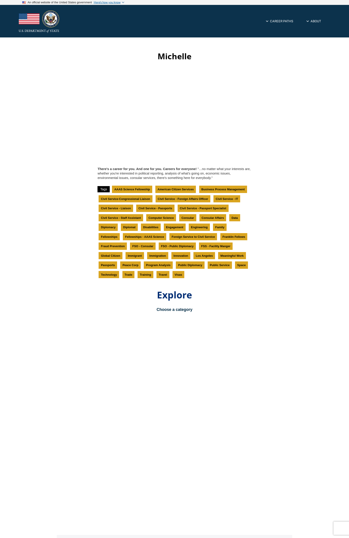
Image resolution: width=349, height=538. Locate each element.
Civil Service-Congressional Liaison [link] (125, 199)
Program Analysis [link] (158, 265)
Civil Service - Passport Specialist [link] (203, 208)
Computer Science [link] (161, 218)
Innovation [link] (181, 255)
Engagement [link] (174, 227)
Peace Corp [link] (130, 265)
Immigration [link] (157, 255)
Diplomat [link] (129, 227)
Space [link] (241, 265)
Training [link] (145, 274)
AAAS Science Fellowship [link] (132, 189)
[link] (58, 21)
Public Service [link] (220, 265)
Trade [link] (128, 274)
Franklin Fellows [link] (234, 236)
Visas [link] (178, 274)
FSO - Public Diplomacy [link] (177, 246)
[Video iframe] (174, 114)
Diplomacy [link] (108, 227)
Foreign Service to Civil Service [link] (193, 236)
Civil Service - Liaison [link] (116, 208)
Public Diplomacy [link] (190, 265)
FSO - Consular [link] (142, 246)
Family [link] (219, 227)
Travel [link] (163, 274)
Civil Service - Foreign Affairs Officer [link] (183, 199)
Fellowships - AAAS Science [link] (144, 236)
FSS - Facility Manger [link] (215, 246)
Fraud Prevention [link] (113, 246)
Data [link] (234, 218)
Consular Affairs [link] (213, 218)
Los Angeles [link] (204, 255)
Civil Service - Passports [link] (155, 208)
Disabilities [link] (150, 227)
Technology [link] (109, 274)
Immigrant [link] (135, 255)
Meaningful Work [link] (231, 255)
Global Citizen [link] (110, 255)
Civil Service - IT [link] (227, 199)
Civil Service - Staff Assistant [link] (121, 218)
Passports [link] (108, 265)
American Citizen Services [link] (176, 189)
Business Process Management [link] (223, 189)
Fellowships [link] (109, 236)
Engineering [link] (199, 227)
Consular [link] (187, 218)
